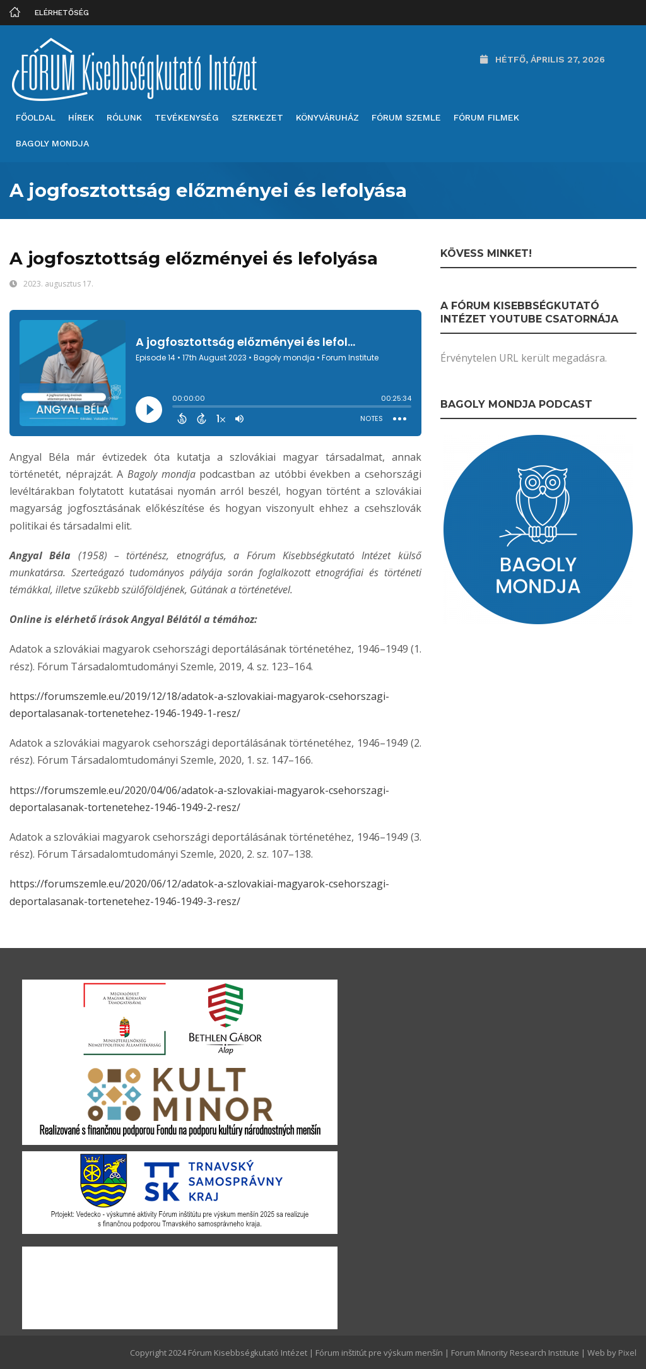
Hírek (81, 117)
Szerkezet (257, 117)
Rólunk (124, 117)
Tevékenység (187, 117)
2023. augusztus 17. (58, 283)
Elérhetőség (62, 12)
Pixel (627, 1352)
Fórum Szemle (406, 117)
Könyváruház (327, 117)
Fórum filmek (486, 117)
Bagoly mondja (52, 143)
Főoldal (36, 117)
